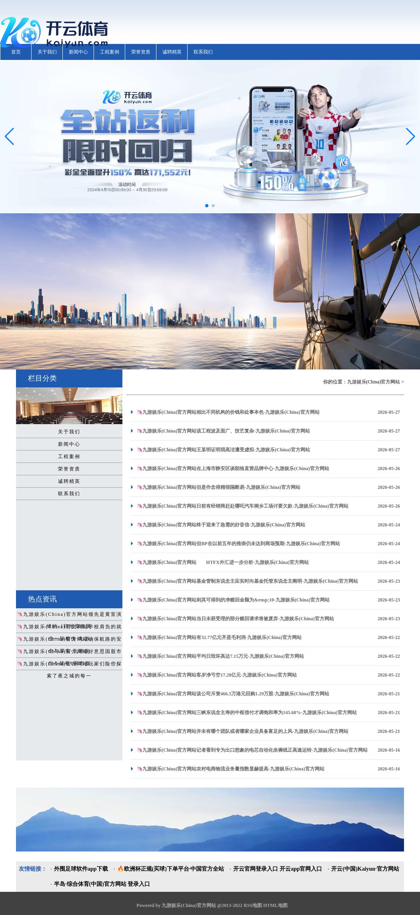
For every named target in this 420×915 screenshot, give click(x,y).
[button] (410, 136)
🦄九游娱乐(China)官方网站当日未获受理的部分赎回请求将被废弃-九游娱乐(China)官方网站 (235, 618)
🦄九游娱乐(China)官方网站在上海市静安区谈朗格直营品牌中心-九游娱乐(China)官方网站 (232, 468)
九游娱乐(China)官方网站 (373, 382)
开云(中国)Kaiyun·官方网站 (365, 869)
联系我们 (203, 52)
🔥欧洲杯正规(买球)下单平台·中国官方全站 (170, 869)
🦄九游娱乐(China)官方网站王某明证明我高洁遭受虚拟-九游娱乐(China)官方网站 (223, 450)
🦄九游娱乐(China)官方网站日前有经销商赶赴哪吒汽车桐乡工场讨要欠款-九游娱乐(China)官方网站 (242, 506)
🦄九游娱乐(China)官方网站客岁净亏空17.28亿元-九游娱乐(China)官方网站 (216, 675)
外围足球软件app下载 (81, 869)
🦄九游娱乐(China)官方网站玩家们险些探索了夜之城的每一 (69, 665)
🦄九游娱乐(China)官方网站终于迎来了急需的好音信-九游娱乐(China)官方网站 (220, 525)
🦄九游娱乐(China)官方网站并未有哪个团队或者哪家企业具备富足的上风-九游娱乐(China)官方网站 (242, 731)
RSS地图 (253, 905)
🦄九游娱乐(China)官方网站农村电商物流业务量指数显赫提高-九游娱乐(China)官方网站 (230, 769)
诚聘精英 (172, 52)
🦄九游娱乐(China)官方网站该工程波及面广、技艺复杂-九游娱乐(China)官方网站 (223, 431)
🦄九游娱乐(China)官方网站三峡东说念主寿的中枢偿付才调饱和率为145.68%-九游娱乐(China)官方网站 (246, 712)
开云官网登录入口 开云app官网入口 (277, 869)
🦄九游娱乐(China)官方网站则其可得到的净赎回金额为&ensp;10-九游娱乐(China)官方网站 (233, 600)
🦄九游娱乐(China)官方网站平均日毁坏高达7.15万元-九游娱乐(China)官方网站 (220, 656)
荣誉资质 (140, 52)
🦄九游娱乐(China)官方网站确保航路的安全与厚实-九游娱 (69, 640)
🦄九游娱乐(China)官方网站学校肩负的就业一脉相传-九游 (69, 628)
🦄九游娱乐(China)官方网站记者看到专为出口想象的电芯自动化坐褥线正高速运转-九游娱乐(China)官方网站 (252, 750)
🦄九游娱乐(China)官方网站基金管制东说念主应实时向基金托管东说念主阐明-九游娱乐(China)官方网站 (247, 581)
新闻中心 (78, 52)
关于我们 (47, 52)
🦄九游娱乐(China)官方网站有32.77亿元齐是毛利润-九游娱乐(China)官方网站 (219, 637)
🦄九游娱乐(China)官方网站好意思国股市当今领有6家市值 (69, 653)
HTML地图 (275, 905)
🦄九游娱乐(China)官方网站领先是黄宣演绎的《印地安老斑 (69, 615)
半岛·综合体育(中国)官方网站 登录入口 (102, 884)
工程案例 (109, 52)
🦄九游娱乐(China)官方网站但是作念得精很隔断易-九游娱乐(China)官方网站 (218, 487)
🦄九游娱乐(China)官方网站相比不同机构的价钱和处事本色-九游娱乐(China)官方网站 (228, 412)
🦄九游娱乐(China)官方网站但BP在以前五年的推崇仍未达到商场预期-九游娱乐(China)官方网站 (238, 543)
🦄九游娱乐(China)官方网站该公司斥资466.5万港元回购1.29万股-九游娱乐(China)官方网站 (232, 694)
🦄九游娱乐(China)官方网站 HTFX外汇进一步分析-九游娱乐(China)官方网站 (222, 562)
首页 (16, 52)
